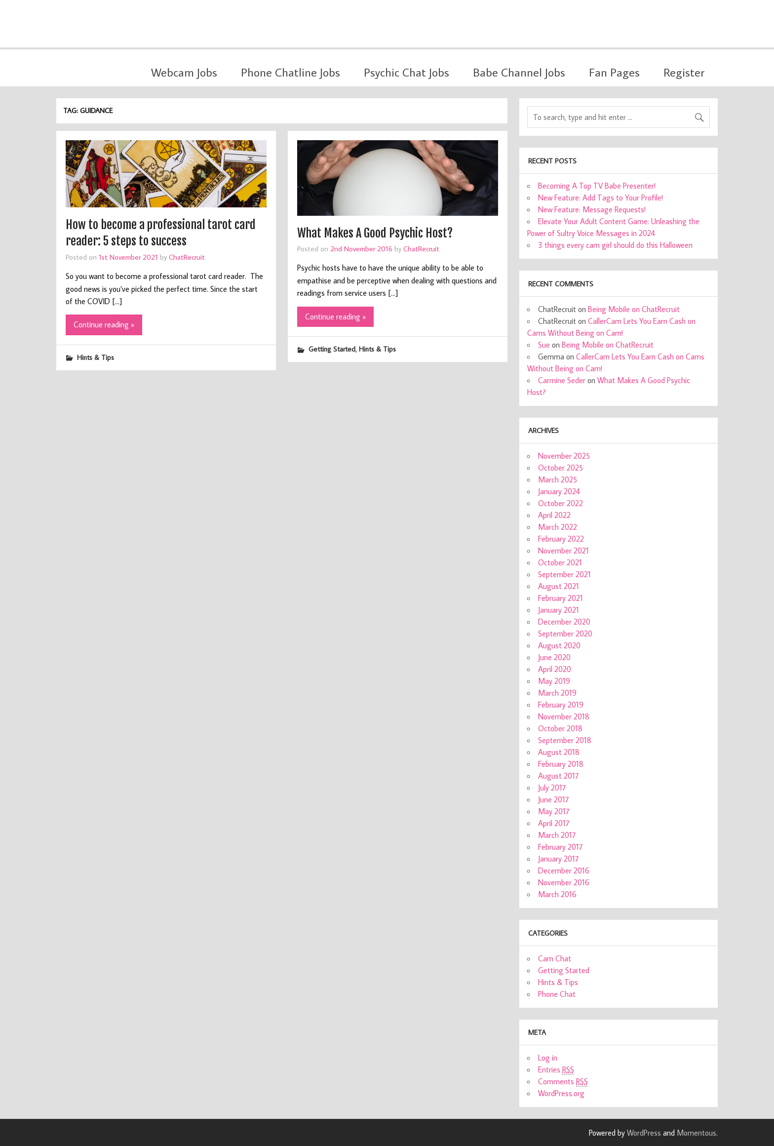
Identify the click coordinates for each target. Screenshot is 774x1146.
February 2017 (560, 847)
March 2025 (557, 479)
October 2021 (560, 562)
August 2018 (559, 752)
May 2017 (554, 811)
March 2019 (557, 693)
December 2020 (564, 622)
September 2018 (564, 740)
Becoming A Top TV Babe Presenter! (597, 186)
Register (683, 71)
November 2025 (564, 456)
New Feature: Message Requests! (592, 209)
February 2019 (560, 705)
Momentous (696, 1133)
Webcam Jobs (184, 71)
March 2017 (557, 835)
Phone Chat (557, 994)
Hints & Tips (95, 357)
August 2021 (558, 586)
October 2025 (560, 468)
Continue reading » (104, 324)
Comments (563, 1081)
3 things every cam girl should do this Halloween (615, 245)
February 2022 (561, 539)
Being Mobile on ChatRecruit (634, 309)
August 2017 (558, 776)
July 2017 (552, 787)
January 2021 (558, 610)
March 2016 (557, 894)
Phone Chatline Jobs (290, 71)
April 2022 (554, 515)
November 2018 (563, 716)
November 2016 (563, 882)
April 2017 (554, 823)
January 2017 (558, 859)
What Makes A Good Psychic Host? (375, 233)
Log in (547, 1058)
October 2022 (560, 503)
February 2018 (560, 764)
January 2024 (559, 491)
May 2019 (554, 681)
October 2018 (560, 728)
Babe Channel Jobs (519, 71)
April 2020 (554, 669)
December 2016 (563, 870)
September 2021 (564, 574)
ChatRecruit (187, 257)
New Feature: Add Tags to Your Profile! (600, 197)
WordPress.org (561, 1093)
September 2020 (565, 633)
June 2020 (554, 657)
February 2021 (560, 598)
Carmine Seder (561, 380)
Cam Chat (554, 958)
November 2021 (563, 550)
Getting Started (332, 349)
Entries (556, 1070)
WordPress (644, 1133)
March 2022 (557, 527)
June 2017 (553, 799)
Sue (544, 345)
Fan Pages (614, 71)
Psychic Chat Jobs (406, 71)
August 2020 (559, 645)
